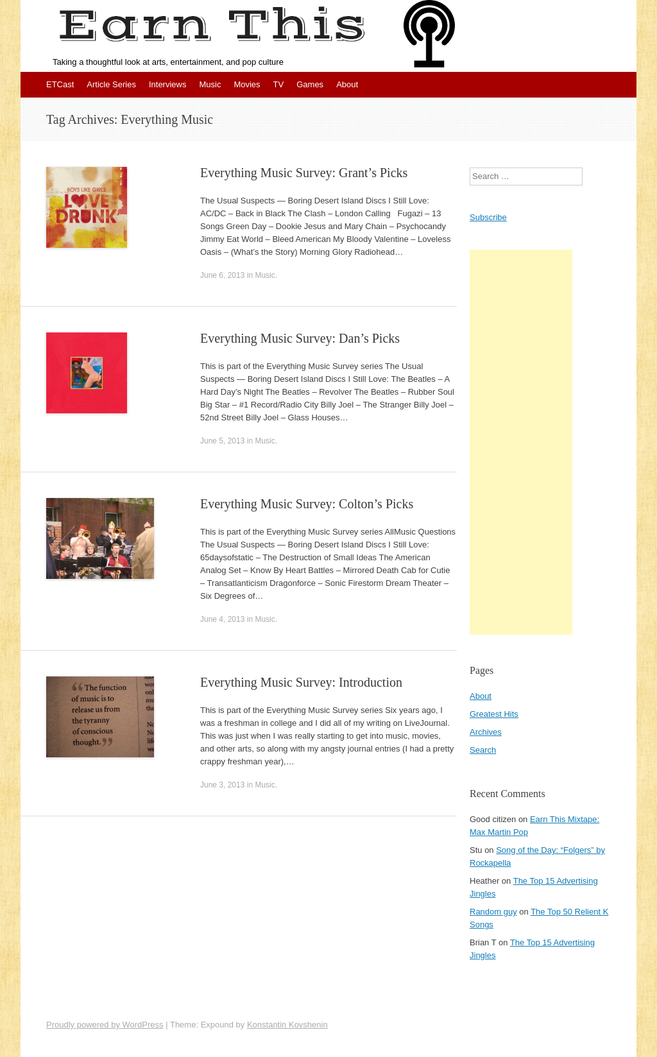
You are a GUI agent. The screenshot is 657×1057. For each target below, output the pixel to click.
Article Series (111, 84)
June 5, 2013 (222, 440)
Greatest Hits (494, 714)
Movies (247, 84)
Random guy (493, 911)
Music (210, 84)
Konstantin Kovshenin (287, 1024)
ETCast (60, 84)
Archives (486, 732)
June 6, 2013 (222, 275)
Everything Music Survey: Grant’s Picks (303, 173)
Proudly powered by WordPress (105, 1024)
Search (483, 750)
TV (278, 84)
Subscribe (488, 217)
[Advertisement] (521, 442)
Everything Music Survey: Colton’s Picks (306, 504)
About (347, 84)
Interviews (168, 84)
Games (309, 84)
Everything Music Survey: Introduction (301, 682)
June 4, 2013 (222, 619)
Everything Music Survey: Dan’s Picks (300, 338)
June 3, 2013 (222, 784)
